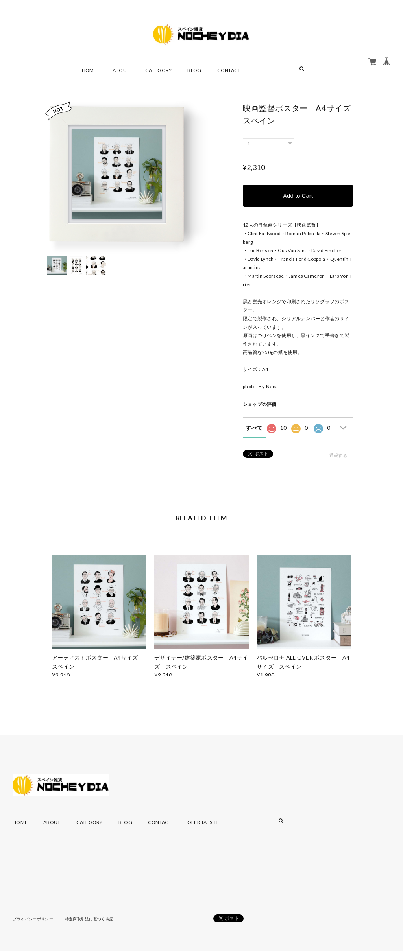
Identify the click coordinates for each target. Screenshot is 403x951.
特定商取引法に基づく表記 (89, 918)
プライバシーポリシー (33, 918)
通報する (338, 455)
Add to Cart (298, 195)
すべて (254, 427)
